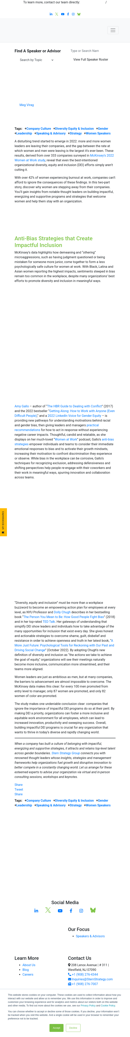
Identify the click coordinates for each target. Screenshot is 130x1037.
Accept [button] (56, 1028)
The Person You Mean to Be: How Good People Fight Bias (63, 617)
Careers (28, 974)
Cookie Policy (108, 1005)
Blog (26, 970)
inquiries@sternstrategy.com (65, 7)
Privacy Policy (88, 1005)
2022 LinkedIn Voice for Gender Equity (74, 416)
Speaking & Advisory (51, 133)
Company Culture (38, 129)
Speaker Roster (90, 59)
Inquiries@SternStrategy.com (90, 979)
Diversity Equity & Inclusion (74, 129)
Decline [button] (73, 1028)
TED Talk (49, 622)
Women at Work (66, 439)
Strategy (76, 133)
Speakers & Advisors (90, 936)
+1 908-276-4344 (93, 2)
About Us (29, 965)
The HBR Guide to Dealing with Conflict (74, 406)
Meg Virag (27, 105)
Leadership (24, 133)
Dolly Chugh (62, 612)
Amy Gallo (22, 406)
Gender (103, 129)
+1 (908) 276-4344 (83, 974)
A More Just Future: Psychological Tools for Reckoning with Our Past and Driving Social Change (64, 645)
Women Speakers (98, 133)
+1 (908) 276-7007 (83, 984)
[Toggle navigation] (113, 30)
